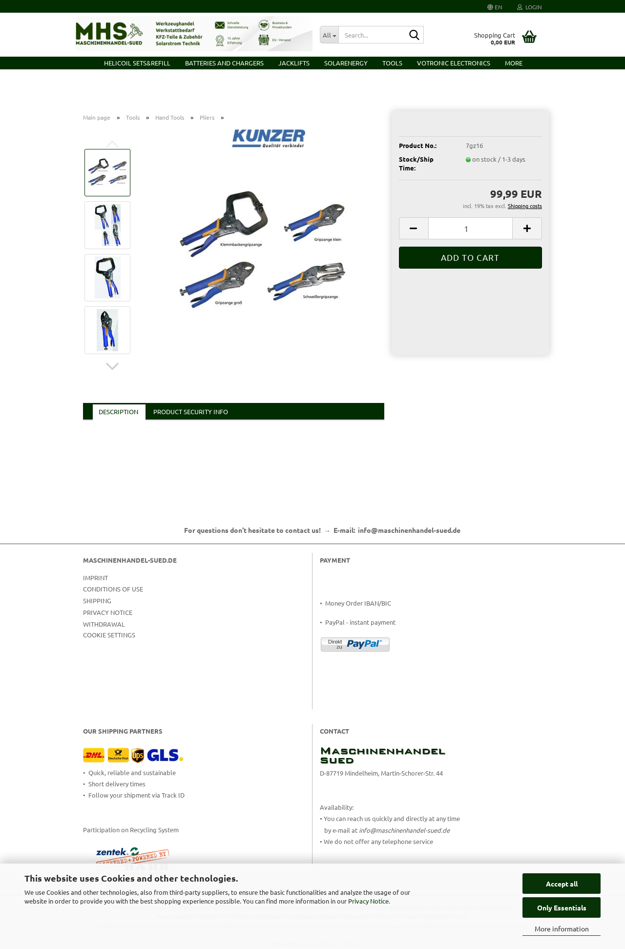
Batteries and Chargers (224, 63)
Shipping (97, 600)
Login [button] (529, 7)
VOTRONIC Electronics (453, 63)
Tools (392, 63)
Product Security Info (190, 411)
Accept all (562, 883)
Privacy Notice (368, 901)
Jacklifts (294, 63)
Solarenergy (346, 63)
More (513, 63)
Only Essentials (561, 907)
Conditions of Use (113, 589)
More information (562, 928)
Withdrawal (104, 624)
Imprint (95, 577)
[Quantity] (470, 228)
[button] (495, 6)
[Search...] (329, 34)
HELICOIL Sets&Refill (137, 63)
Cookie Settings (109, 635)
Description (118, 411)
